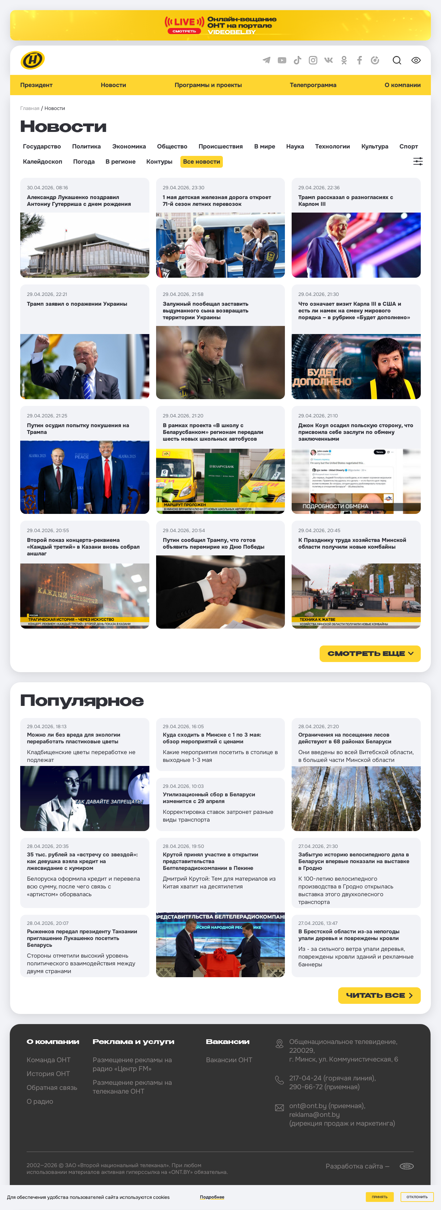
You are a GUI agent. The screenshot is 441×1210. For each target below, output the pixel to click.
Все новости (201, 161)
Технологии (332, 146)
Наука (295, 146)
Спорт (409, 146)
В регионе (121, 161)
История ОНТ (48, 1074)
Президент (36, 85)
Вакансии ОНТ (229, 1060)
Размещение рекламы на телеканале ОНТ (132, 1087)
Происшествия (221, 146)
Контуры (159, 161)
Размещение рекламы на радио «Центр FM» (132, 1064)
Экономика (129, 146)
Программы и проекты (208, 85)
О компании (403, 85)
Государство (42, 146)
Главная (29, 108)
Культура (374, 146)
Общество (172, 146)
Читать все (375, 996)
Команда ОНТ (48, 1060)
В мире (264, 146)
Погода (84, 161)
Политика (86, 146)
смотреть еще (366, 654)
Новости (113, 85)
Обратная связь (52, 1087)
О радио (40, 1101)
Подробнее (212, 1197)
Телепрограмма (313, 85)
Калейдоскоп (42, 161)
